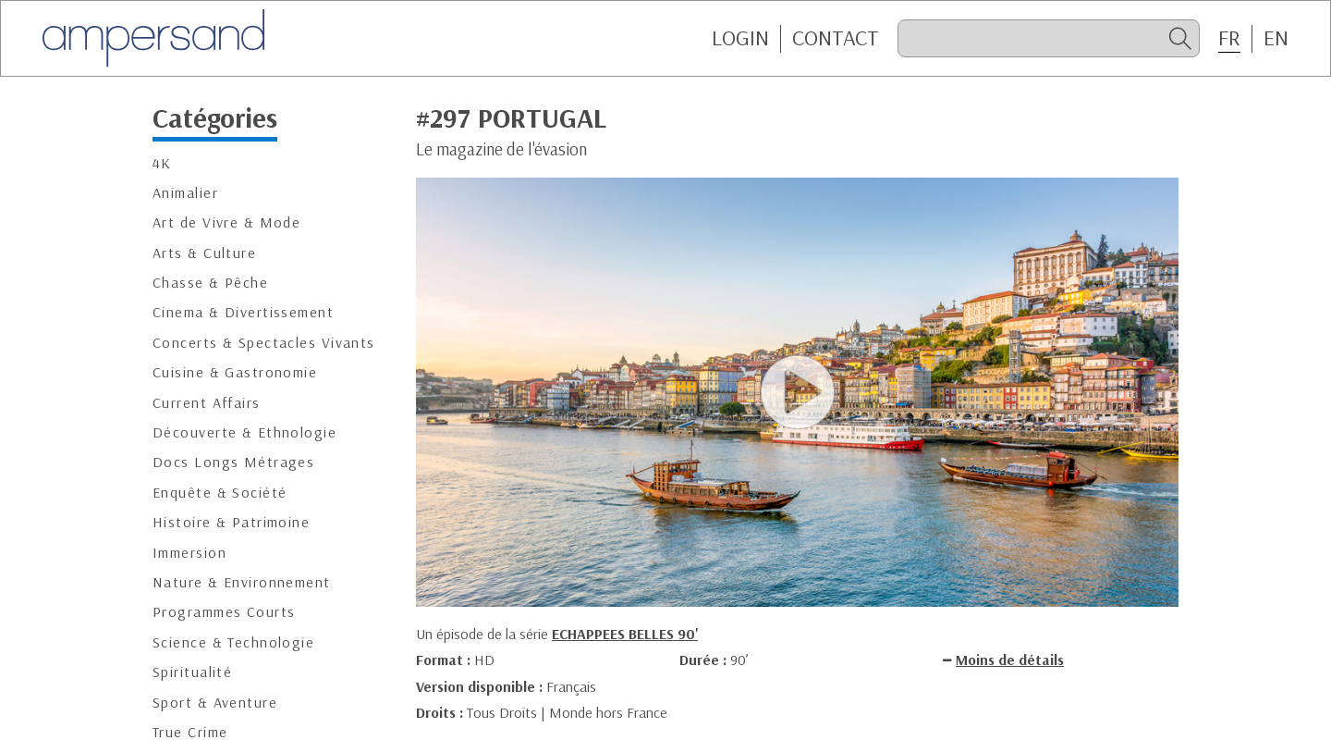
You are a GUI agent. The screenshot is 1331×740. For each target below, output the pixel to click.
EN (1276, 38)
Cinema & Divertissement (243, 312)
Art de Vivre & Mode (226, 222)
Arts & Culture (204, 253)
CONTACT (835, 38)
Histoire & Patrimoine (231, 522)
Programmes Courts (224, 612)
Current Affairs (207, 403)
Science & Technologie (233, 642)
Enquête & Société (220, 492)
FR (1229, 38)
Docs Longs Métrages (233, 462)
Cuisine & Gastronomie (235, 372)
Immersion (189, 552)
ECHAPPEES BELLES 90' (625, 633)
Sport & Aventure (215, 702)
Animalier (185, 193)
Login (740, 38)
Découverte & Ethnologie (244, 432)
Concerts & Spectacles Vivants (264, 343)
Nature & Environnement (242, 582)
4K (162, 163)
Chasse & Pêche (210, 282)
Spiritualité (192, 672)
